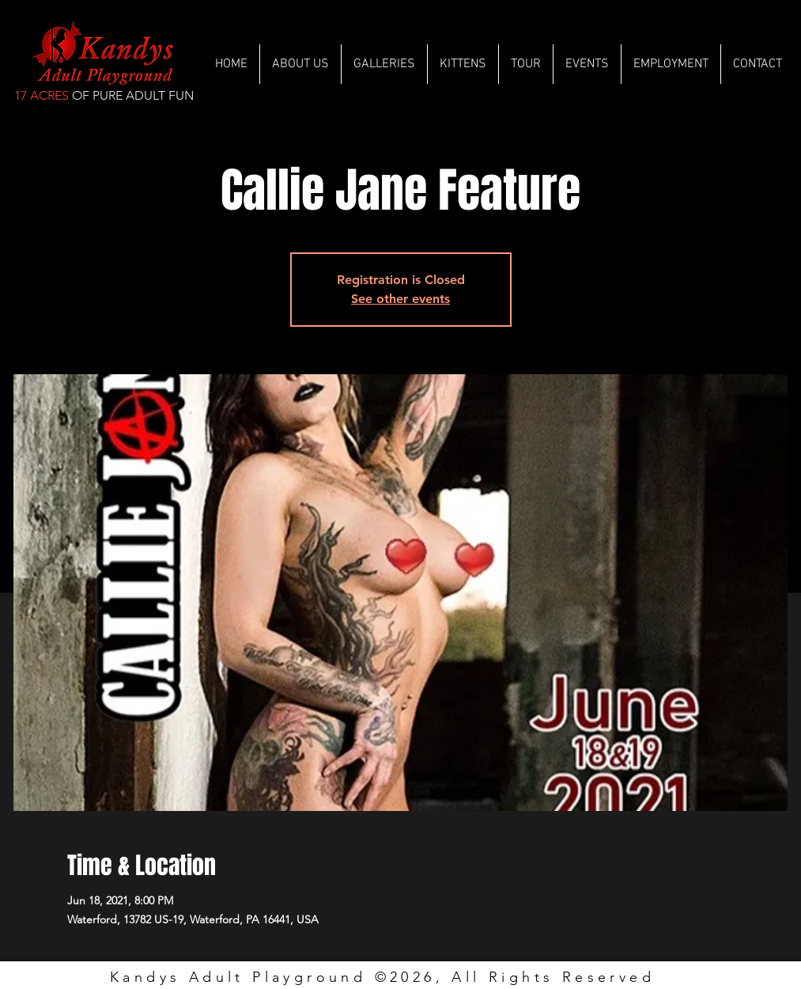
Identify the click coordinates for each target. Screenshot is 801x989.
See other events (400, 298)
